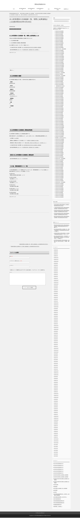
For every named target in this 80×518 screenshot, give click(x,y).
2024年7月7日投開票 (59, 161)
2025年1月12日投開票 (59, 124)
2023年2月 (56, 322)
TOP (14, 9)
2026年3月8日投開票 (59, 40)
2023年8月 (56, 310)
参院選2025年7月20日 (60, 86)
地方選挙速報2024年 (40, 9)
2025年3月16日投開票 (59, 111)
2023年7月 (56, 312)
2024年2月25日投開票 (59, 188)
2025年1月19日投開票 (59, 123)
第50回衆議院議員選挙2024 (59, 501)
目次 (49, 9)
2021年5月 (56, 361)
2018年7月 (56, 426)
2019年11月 (56, 395)
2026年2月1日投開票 (59, 46)
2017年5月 (56, 452)
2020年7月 (56, 380)
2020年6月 (56, 382)
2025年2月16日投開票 (59, 117)
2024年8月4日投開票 (59, 155)
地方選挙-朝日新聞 (12, 181)
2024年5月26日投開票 (59, 170)
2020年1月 (56, 392)
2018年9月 (56, 422)
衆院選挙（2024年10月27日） (60, 138)
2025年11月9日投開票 (59, 61)
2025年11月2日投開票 (59, 62)
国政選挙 (55, 486)
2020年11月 (56, 373)
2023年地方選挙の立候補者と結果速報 (15, 29)
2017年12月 (56, 439)
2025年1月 (56, 278)
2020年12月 (56, 371)
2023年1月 (56, 324)
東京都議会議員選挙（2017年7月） (60, 497)
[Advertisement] (29, 61)
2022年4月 (56, 341)
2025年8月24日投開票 (59, 77)
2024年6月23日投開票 (59, 164)
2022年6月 (56, 337)
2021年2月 (56, 367)
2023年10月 (56, 307)
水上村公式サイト (13, 96)
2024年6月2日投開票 (59, 169)
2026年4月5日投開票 (59, 34)
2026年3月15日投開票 (59, 38)
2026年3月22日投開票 (59, 37)
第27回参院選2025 (57, 499)
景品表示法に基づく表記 (57, 9)
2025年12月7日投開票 (59, 55)
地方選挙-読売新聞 (12, 177)
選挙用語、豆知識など (58, 506)
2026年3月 (56, 252)
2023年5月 (56, 316)
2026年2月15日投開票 (59, 43)
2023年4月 (56, 318)
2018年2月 (56, 435)
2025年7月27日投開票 (59, 83)
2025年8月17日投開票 (59, 78)
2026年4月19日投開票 (59, 31)
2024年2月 (56, 299)
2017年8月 (56, 446)
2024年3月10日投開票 (59, 185)
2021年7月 (56, 358)
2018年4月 (56, 431)
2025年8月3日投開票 (59, 81)
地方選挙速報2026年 (22, 9)
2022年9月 (56, 331)
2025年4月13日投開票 (59, 105)
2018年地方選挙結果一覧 (58, 465)
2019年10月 (56, 397)
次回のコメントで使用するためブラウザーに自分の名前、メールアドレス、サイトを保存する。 (27, 270)
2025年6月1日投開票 (59, 96)
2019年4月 (56, 409)
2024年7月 (56, 290)
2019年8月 (56, 401)
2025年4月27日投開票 (59, 102)
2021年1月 (56, 369)
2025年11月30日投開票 (59, 56)
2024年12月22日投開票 (59, 126)
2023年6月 (56, 314)
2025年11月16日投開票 (59, 59)
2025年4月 (56, 273)
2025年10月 (56, 261)
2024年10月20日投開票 (59, 141)
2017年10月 (56, 443)
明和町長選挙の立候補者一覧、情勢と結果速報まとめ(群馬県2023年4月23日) (25, 246)
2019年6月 (56, 405)
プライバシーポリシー (40, 513)
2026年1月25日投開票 (59, 47)
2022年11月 (56, 327)
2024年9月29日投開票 (59, 145)
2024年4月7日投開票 (59, 179)
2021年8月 (56, 356)
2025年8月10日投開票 (59, 80)
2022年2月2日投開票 (59, 120)
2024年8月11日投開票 (59, 154)
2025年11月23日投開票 (59, 58)
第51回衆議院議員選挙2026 (59, 503)
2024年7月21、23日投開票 (60, 158)
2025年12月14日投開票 (59, 53)
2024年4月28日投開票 (59, 175)
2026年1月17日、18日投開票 (60, 49)
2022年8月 (56, 333)
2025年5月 (56, 271)
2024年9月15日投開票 (59, 148)
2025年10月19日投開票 (59, 65)
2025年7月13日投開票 (59, 87)
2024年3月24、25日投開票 (60, 182)
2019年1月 (56, 414)
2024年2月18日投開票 (59, 189)
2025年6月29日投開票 (59, 90)
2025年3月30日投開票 (59, 108)
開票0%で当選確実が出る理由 (32, 140)
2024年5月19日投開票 (59, 172)
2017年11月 (56, 441)
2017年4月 (56, 454)
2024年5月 (56, 293)
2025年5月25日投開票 (59, 98)
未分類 (55, 492)
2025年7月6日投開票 (59, 89)
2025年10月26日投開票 (59, 64)
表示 (12, 70)
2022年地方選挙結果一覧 (58, 473)
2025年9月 (56, 263)
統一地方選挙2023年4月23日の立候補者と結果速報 (31, 47)
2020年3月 (56, 388)
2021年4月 (56, 363)
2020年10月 (56, 375)
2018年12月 (56, 416)
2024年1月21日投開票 (59, 195)
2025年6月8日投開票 (59, 95)
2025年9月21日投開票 (59, 71)
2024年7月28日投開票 (59, 157)
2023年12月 (56, 303)
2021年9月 (56, 354)
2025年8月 (56, 265)
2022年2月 (56, 344)
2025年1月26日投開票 (59, 121)
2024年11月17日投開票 (59, 133)
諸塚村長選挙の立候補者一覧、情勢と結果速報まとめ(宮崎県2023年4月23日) (33, 244)
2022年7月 (56, 335)
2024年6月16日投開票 (59, 166)
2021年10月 (56, 352)
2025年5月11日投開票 (59, 101)
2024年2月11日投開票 (59, 191)
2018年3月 (56, 433)
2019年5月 (56, 407)
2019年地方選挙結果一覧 (58, 467)
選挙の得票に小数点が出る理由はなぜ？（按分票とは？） (35, 143)
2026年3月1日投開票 (59, 41)
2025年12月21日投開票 (59, 52)
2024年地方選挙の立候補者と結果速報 (61, 477)
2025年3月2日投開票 (59, 114)
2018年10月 (56, 420)
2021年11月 (56, 350)
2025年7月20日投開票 (59, 84)
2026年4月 (56, 250)
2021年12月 (56, 348)
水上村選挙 (16, 138)
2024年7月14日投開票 (59, 160)
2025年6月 (56, 269)
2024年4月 (56, 295)
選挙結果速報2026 (40, 4)
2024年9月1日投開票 (59, 151)
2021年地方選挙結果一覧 (58, 471)
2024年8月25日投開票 (59, 152)
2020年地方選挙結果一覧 (58, 469)
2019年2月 (56, 412)
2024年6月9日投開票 (59, 167)
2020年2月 (56, 390)
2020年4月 (56, 386)
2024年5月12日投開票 (59, 173)
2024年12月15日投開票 (59, 127)
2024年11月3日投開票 (59, 136)
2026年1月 (56, 256)
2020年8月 (56, 378)
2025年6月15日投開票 (59, 93)
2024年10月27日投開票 (59, 139)
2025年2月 (56, 276)
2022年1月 (56, 346)
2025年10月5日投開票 (59, 68)
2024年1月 (56, 301)
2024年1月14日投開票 (59, 197)
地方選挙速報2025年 (31, 9)
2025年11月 (56, 259)
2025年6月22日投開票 (59, 92)
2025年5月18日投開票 (59, 99)
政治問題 (55, 490)
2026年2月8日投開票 (59, 44)
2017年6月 (56, 450)
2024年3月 (56, 297)
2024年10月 (56, 284)
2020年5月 (56, 384)
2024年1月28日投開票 (59, 194)
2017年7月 (56, 448)
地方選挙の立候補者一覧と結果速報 (60, 488)
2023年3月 (56, 320)
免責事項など (66, 9)
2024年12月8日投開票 (59, 129)
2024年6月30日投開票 (59, 163)
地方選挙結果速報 (12, 192)
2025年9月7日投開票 (59, 74)
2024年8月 (56, 288)
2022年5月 (56, 339)
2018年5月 (56, 429)
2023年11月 (56, 305)
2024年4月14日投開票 (59, 178)
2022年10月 (56, 329)
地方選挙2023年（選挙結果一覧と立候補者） (30, 50)
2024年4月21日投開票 (59, 176)
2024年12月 (56, 280)
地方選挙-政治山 (12, 185)
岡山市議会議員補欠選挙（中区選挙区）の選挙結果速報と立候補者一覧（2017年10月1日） (61, 237)
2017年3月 (56, 456)
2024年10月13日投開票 (59, 142)
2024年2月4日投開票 (59, 192)
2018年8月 (56, 424)
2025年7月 (56, 267)
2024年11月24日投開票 (59, 132)
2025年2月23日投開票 (59, 115)
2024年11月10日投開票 (59, 135)
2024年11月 (56, 282)
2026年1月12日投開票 (59, 50)
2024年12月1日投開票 (59, 130)
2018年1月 (56, 437)
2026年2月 (56, 254)
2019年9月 (56, 399)
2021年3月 (56, 365)
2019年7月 (56, 403)
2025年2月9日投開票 (59, 118)
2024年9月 (56, 286)
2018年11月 (56, 418)
